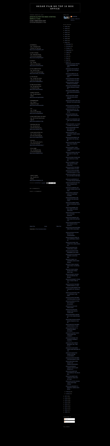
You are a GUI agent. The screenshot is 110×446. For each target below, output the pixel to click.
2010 (66, 410)
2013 (66, 404)
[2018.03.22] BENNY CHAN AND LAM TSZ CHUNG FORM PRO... (72, 164)
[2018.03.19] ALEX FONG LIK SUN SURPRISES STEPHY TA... (72, 239)
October (68, 48)
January (68, 393)
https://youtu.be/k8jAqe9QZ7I (36, 81)
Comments (67, 421)
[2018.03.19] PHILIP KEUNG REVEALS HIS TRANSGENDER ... (72, 234)
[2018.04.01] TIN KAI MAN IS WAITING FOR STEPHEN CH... (72, 70)
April (67, 60)
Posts (66, 419)
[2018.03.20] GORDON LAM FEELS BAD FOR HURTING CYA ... (73, 219)
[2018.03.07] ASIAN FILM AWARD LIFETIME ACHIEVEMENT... (71, 354)
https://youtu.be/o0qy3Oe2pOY (36, 57)
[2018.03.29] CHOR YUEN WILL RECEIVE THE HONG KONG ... (73, 102)
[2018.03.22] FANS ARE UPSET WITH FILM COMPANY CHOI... (73, 144)
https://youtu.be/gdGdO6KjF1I (36, 137)
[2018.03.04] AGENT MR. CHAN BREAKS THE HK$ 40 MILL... (73, 373)
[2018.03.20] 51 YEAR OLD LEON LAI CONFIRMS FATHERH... (72, 194)
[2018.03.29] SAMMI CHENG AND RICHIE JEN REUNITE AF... (73, 92)
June (67, 56)
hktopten (74, 16)
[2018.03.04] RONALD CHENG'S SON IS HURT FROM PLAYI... (72, 368)
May (67, 58)
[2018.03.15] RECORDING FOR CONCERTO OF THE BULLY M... (73, 289)
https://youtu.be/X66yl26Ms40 (36, 113)
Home (45, 226)
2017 (66, 396)
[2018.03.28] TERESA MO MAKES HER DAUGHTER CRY (72, 116)
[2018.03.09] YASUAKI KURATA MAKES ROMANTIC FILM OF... (73, 321)
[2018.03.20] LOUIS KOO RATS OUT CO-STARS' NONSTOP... (73, 214)
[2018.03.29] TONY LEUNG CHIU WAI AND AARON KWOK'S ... (72, 97)
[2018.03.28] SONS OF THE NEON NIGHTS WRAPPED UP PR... (72, 111)
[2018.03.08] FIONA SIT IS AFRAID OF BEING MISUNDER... (72, 329)
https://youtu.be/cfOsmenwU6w (37, 105)
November (68, 46)
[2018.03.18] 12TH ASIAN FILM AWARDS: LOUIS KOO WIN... (73, 256)
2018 (66, 42)
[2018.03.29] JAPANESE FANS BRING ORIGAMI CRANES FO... (73, 87)
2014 (66, 402)
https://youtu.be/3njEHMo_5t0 (36, 180)
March (67, 62)
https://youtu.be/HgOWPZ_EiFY (37, 49)
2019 (66, 40)
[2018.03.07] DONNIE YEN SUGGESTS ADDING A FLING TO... (72, 339)
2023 (66, 32)
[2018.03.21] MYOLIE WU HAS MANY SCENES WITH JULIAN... (73, 184)
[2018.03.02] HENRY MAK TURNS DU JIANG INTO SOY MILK (72, 378)
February (68, 391)
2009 (66, 412)
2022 (66, 34)
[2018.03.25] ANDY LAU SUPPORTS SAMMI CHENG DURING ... (73, 134)
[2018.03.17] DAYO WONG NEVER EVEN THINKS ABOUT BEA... (72, 271)
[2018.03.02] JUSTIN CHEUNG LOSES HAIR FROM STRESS (73, 383)
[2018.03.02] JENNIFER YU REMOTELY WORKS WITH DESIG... (72, 388)
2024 (66, 30)
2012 (66, 406)
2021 (66, 36)
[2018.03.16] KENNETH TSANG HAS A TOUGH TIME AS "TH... (73, 281)
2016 (66, 398)
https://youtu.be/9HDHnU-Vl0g (36, 121)
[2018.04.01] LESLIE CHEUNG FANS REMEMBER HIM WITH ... (73, 65)
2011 (66, 408)
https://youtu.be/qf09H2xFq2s (36, 153)
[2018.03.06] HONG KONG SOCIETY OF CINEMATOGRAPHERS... (72, 363)
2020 (66, 38)
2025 (66, 28)
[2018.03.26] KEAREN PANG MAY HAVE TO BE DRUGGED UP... (72, 129)
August (68, 52)
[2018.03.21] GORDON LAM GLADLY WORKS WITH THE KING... (73, 189)
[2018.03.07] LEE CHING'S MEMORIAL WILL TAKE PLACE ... (72, 344)
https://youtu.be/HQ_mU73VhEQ (37, 73)
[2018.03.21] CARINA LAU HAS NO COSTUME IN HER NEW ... (73, 176)
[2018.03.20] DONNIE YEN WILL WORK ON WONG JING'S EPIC (72, 209)
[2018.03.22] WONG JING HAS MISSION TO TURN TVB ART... (73, 154)
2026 (66, 26)
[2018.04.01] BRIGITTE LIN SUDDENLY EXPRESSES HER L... (72, 75)
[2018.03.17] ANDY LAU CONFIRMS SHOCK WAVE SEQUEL (72, 261)
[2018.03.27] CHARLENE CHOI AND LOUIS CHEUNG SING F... (73, 120)
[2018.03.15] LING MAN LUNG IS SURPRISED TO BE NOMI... (72, 294)
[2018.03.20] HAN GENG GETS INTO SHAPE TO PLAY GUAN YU (73, 224)
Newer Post (32, 226)
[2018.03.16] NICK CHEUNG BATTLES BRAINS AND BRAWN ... (72, 276)
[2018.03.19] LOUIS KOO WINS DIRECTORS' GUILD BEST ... (73, 229)
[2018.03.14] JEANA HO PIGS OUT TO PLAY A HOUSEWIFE (72, 303)
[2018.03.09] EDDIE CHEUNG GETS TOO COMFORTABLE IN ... (73, 316)
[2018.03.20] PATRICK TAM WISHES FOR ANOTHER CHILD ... (72, 199)
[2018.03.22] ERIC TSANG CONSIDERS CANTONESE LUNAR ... (72, 149)
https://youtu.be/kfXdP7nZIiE (36, 129)
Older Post (58, 226)
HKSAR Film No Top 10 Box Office (55, 7)
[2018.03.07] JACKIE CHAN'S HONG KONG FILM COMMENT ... (72, 334)
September (68, 50)
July (67, 54)
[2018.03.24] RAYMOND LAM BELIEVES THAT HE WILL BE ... (72, 139)
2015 (66, 400)
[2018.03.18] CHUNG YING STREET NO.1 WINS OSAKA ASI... (73, 244)
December (68, 44)
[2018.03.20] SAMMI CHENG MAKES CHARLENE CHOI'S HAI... (73, 204)
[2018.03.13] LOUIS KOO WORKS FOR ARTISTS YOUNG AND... (72, 311)
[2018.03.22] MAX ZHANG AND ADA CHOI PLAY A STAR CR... (73, 159)
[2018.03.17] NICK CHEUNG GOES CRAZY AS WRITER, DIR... (73, 266)
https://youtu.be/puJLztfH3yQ (36, 89)
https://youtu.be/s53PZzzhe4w (36, 65)
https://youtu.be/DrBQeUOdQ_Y (37, 145)
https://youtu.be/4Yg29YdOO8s (37, 97)
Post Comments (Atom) (41, 229)
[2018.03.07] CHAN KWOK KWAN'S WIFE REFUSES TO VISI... (73, 349)
